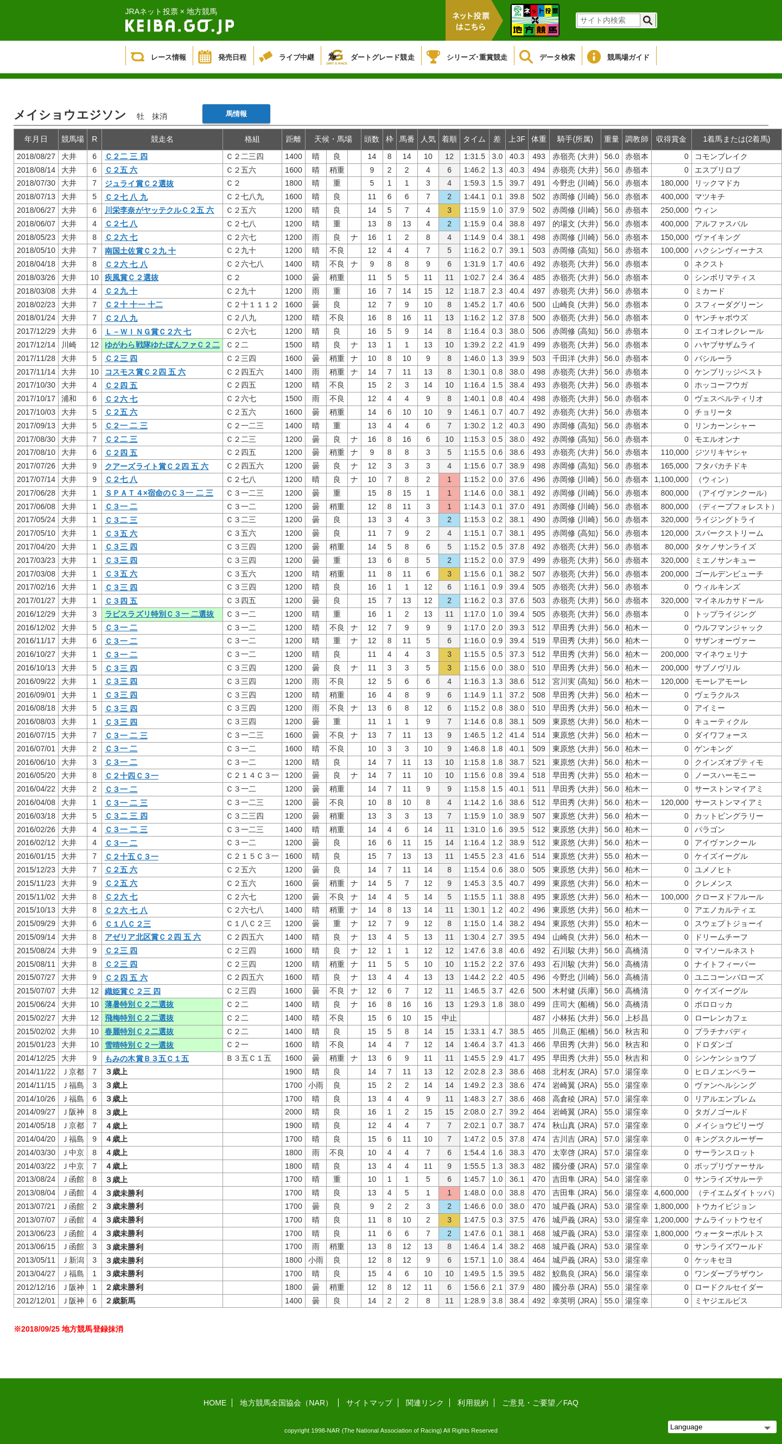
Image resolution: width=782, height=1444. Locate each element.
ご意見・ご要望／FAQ (540, 1402)
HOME (215, 1402)
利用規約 (472, 1402)
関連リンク (425, 1402)
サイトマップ (369, 1402)
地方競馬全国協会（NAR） (286, 1402)
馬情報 (236, 114)
